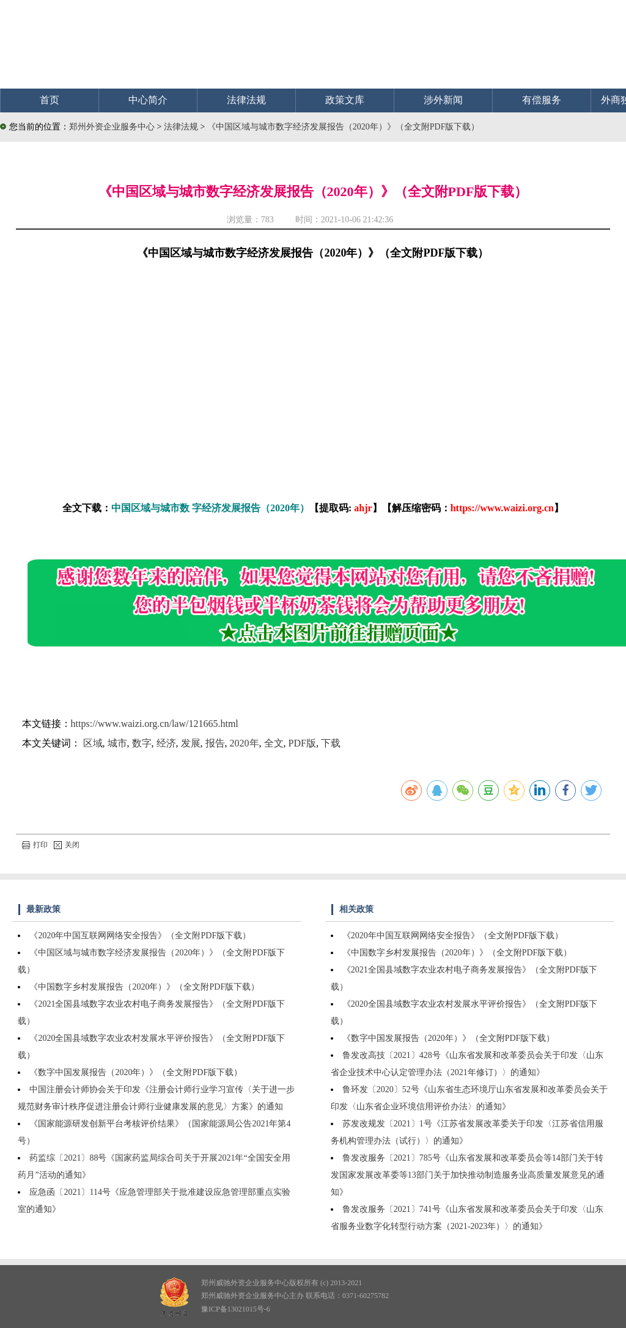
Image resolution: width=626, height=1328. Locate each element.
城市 (117, 743)
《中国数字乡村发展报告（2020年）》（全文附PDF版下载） (144, 986)
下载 (331, 743)
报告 (215, 743)
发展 (191, 743)
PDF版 (302, 743)
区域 (93, 743)
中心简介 (148, 100)
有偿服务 (541, 100)
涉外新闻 (443, 100)
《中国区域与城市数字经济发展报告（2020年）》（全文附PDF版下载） (343, 126)
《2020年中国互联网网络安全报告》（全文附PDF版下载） (140, 935)
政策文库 (344, 100)
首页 (49, 100)
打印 (35, 845)
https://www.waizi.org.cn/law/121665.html (154, 723)
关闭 (66, 845)
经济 (166, 743)
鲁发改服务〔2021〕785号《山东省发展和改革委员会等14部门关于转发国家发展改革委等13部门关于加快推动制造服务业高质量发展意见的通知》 (468, 1175)
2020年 (244, 743)
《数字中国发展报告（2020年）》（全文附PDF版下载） (135, 1072)
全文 (274, 743)
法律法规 (246, 100)
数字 (142, 743)
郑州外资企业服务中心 (112, 126)
